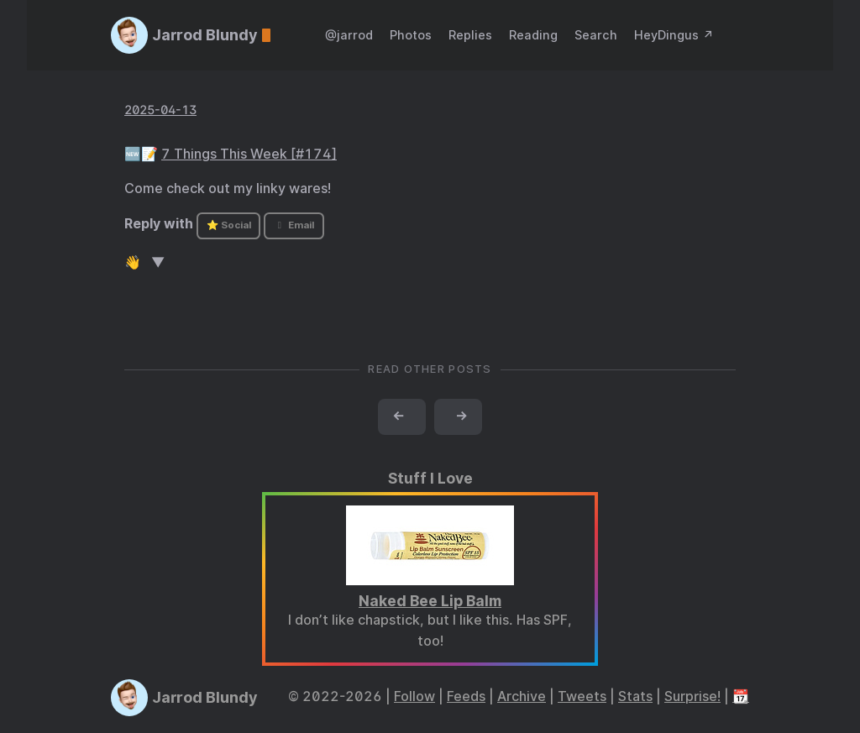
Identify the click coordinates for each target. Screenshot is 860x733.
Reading (533, 35)
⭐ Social (229, 225)
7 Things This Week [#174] (249, 154)
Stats (635, 696)
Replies (470, 35)
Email (294, 225)
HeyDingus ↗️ (674, 35)
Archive (521, 696)
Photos (411, 35)
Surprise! (692, 696)
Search (595, 35)
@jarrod (349, 35)
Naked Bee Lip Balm (430, 601)
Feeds (466, 696)
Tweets (582, 696)
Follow (414, 696)
